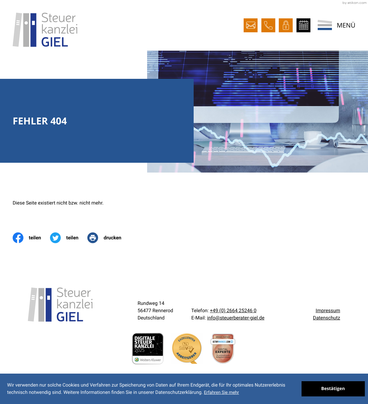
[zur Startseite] (45, 30)
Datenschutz (326, 318)
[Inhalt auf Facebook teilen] (31, 237)
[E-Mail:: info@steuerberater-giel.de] (251, 25)
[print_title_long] (108, 237)
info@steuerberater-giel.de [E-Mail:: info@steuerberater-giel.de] (235, 318)
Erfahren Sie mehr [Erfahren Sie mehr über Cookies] (221, 392)
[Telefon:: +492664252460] (233, 310)
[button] (268, 25)
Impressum (327, 310)
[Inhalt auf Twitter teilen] (68, 237)
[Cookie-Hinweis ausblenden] (333, 388)
